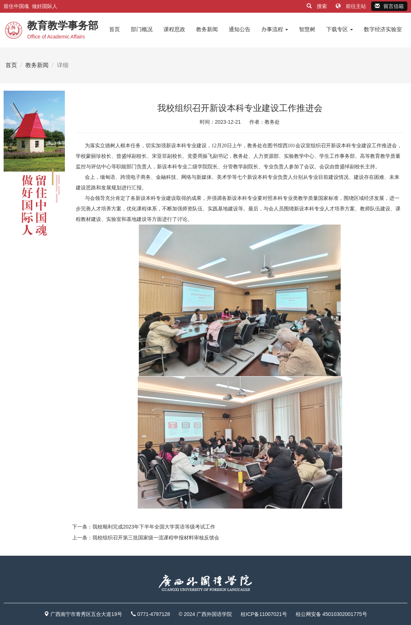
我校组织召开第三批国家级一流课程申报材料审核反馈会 (155, 537)
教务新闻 (207, 29)
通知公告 (239, 29)
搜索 (317, 6)
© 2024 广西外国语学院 (205, 614)
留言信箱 (389, 6)
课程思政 (174, 29)
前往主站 (352, 6)
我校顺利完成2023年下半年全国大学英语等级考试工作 (153, 527)
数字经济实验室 (383, 29)
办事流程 (274, 29)
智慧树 (307, 29)
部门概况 (142, 29)
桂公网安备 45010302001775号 (331, 614)
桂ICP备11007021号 (264, 614)
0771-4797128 (153, 614)
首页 (114, 29)
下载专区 (339, 29)
